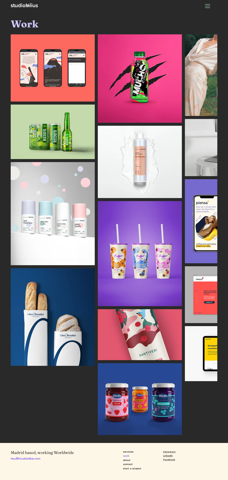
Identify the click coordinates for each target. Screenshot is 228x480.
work (126, 456)
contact (128, 464)
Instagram (169, 452)
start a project (132, 468)
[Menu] (207, 6)
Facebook (169, 459)
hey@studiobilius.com (25, 458)
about (126, 460)
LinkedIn (168, 456)
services (128, 452)
